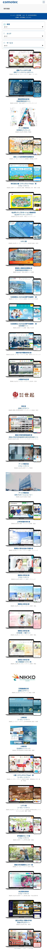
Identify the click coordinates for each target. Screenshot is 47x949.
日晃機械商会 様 (23, 689)
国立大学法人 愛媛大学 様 (23, 921)
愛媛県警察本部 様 (23, 100)
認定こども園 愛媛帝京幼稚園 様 (23, 157)
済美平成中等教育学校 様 (23, 353)
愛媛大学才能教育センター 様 (23, 865)
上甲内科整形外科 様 (23, 522)
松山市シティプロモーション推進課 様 (23, 213)
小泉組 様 (23, 718)
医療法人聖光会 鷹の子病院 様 (23, 548)
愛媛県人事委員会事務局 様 (23, 269)
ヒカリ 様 (23, 241)
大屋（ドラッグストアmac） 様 (23, 776)
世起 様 (23, 407)
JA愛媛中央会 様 (23, 379)
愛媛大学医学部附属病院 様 (23, 436)
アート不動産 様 (23, 129)
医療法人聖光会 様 (23, 576)
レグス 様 (23, 806)
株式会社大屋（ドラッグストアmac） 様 (23, 185)
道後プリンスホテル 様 (23, 71)
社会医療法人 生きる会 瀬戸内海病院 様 (24, 297)
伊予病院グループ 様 (23, 837)
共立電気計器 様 (23, 892)
